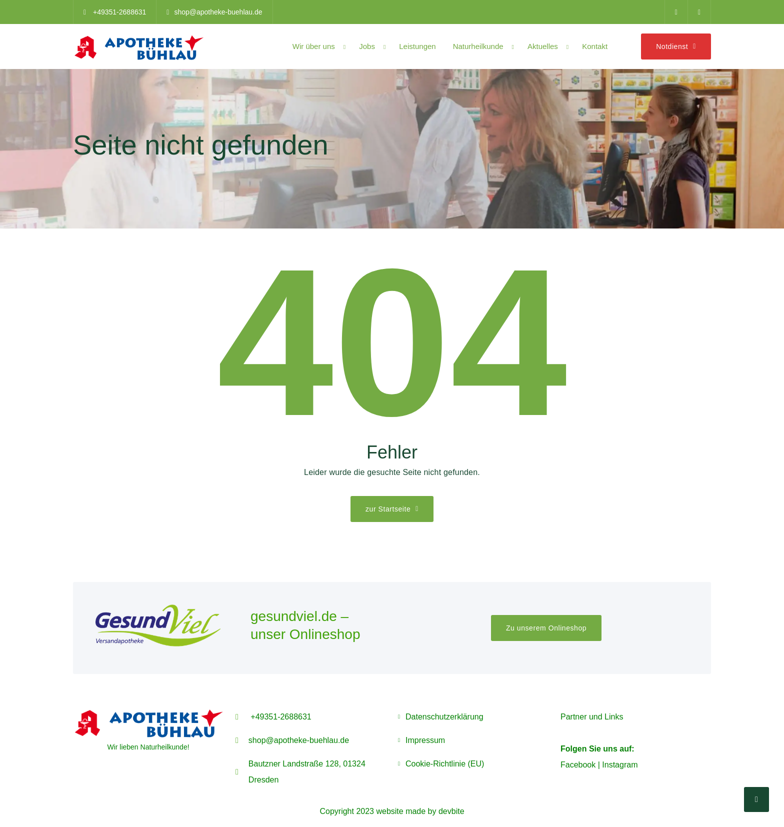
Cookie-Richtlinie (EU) (445, 764)
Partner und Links (591, 716)
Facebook (578, 764)
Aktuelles (543, 46)
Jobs (367, 46)
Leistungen (417, 46)
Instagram (620, 764)
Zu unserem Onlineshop (546, 628)
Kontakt (595, 46)
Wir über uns (313, 46)
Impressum (425, 740)
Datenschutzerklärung (445, 716)
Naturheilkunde (478, 46)
